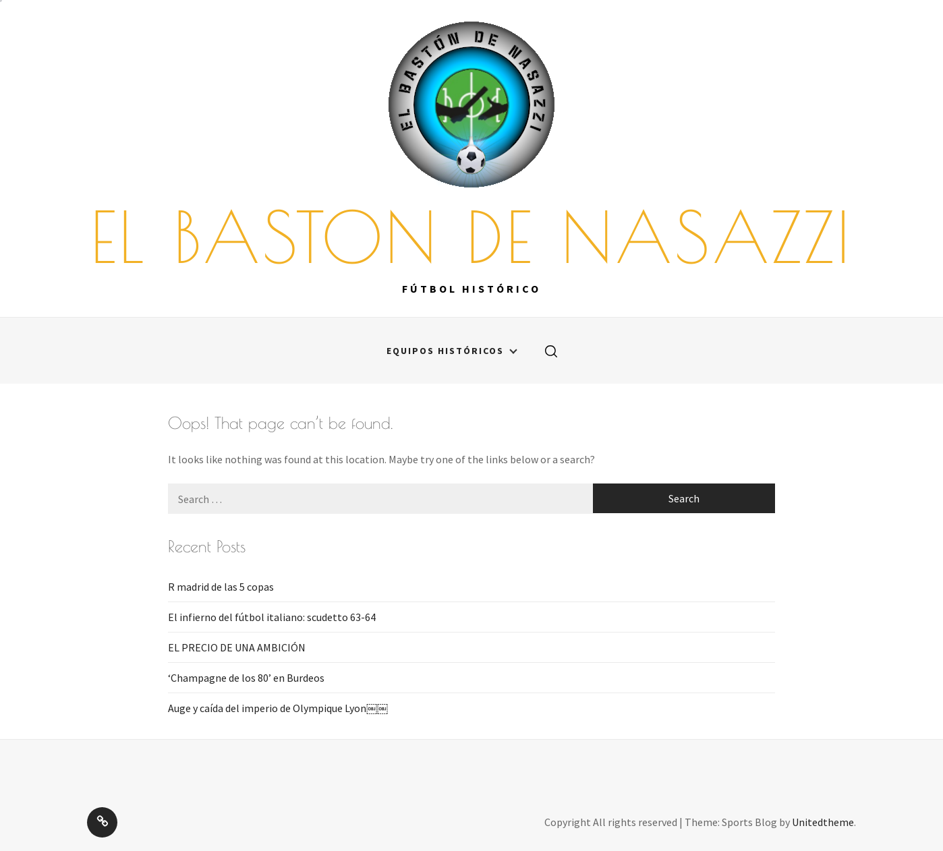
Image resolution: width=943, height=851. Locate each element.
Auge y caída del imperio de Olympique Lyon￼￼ (278, 708)
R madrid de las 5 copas (221, 586)
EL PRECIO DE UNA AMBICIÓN (237, 647)
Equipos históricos (452, 351)
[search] (551, 350)
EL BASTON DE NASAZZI (471, 237)
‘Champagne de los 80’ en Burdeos (246, 677)
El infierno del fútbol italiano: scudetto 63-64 (272, 617)
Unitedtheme (823, 822)
